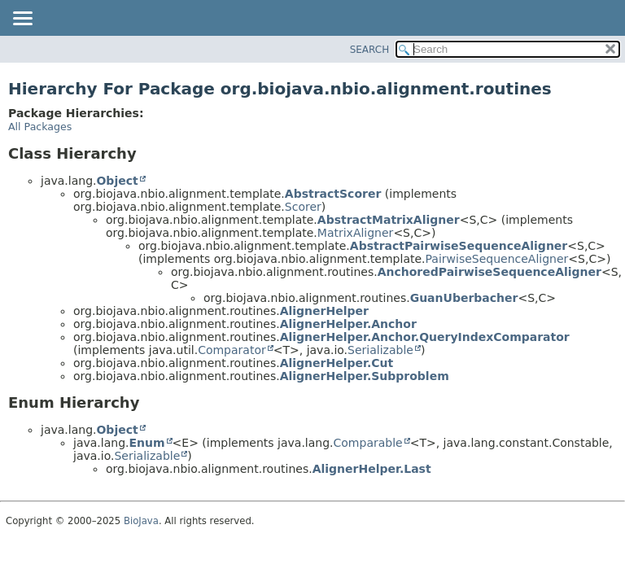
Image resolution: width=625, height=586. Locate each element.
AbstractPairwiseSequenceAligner (458, 245)
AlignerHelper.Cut (337, 363)
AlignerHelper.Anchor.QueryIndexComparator (425, 336)
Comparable (368, 442)
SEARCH (370, 49)
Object (117, 180)
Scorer (303, 206)
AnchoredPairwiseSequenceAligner (489, 271)
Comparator (232, 349)
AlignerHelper (324, 310)
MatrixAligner (355, 232)
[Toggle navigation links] (22, 19)
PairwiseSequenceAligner (497, 258)
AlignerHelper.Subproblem (364, 376)
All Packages (40, 126)
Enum (146, 442)
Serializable (380, 349)
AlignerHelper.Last (371, 468)
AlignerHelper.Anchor (348, 323)
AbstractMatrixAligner (388, 219)
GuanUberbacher (464, 297)
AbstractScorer (333, 193)
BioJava (141, 521)
